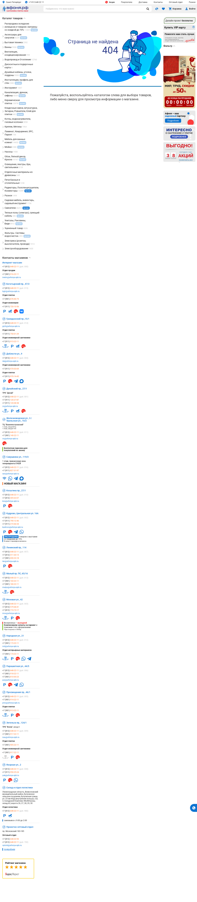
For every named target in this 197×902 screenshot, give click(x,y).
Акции (110, 2)
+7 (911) (10, 306)
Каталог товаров (13, 18)
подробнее (9, 849)
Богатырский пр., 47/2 (18, 284)
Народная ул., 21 (15, 635)
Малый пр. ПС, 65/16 (17, 573)
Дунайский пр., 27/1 (16, 388)
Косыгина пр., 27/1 (16, 490)
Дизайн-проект (179, 20)
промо (28, 191)
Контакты (158, 2)
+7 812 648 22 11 (34, 2)
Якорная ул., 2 (13, 764)
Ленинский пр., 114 (16, 547)
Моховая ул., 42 (14, 599)
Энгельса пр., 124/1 (16, 722)
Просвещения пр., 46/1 (18, 692)
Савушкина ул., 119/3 (17, 457)
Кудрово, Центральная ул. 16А (22, 513)
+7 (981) (10, 274)
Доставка (143, 2)
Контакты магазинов (16, 258)
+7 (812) (15, 266)
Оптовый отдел (176, 2)
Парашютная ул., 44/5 (17, 666)
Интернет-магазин (12, 262)
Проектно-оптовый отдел (19, 827)
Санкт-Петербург (11, 2)
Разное (192, 2)
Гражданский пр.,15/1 (17, 319)
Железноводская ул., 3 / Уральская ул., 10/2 (19, 419)
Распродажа (11, 537)
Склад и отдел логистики (19, 787)
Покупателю (126, 2)
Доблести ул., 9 (14, 353)
